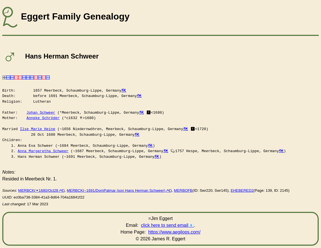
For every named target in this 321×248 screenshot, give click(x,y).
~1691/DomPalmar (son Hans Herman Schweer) (124, 190)
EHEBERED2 (242, 190)
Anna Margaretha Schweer (43, 151)
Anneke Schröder (43, 117)
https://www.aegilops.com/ (174, 232)
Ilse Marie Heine (37, 128)
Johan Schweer (41, 112)
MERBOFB (183, 190)
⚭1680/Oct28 (47, 190)
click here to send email (164, 225)
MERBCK (26, 190)
